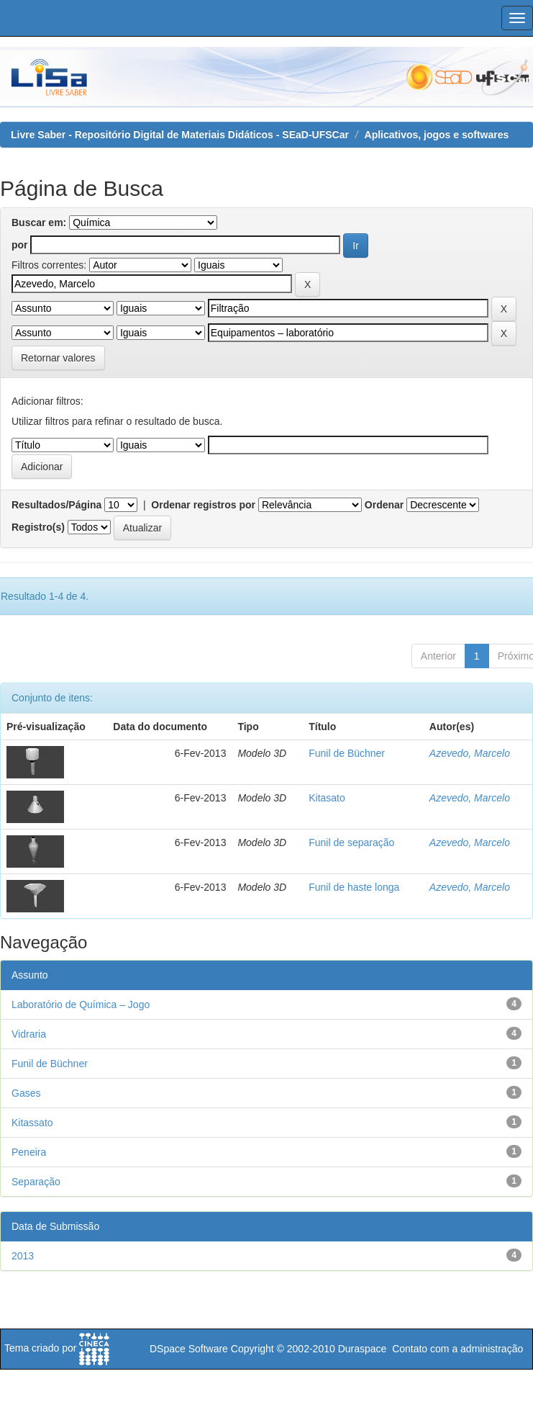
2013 (23, 1256)
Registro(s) (38, 527)
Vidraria (29, 1034)
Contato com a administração (457, 1348)
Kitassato (32, 1122)
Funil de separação (351, 842)
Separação (36, 1181)
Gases (26, 1093)
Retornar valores (58, 358)
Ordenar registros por (203, 505)
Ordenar (384, 505)
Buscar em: (39, 222)
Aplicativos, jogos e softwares (437, 134)
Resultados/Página (56, 505)
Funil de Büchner (347, 753)
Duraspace (362, 1348)
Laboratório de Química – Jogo (81, 1004)
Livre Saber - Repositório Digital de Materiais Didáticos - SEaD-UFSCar (180, 134)
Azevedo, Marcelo (469, 753)
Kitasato (327, 798)
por (20, 245)
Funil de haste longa (354, 887)
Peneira (29, 1152)
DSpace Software (189, 1348)
